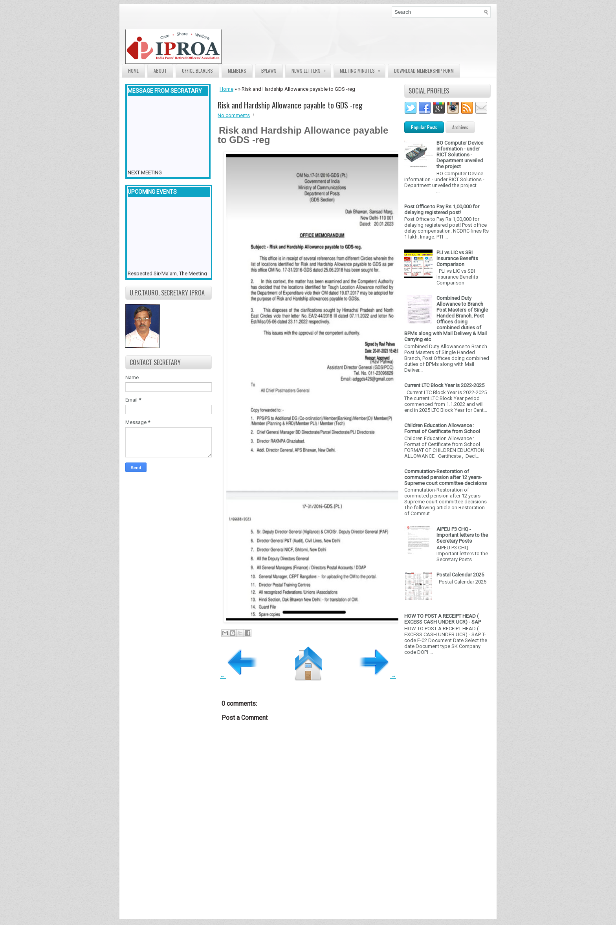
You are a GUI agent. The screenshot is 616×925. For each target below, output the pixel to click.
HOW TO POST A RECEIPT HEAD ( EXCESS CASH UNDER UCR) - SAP (442, 619)
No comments (234, 115)
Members (237, 70)
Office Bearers (197, 70)
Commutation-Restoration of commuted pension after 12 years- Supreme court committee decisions (445, 477)
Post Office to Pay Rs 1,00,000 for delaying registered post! (441, 209)
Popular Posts (424, 127)
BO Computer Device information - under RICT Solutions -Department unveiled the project (459, 154)
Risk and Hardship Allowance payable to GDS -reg (290, 105)
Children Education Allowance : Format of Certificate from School (442, 428)
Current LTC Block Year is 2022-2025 (444, 385)
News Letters (311, 69)
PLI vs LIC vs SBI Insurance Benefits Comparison (457, 258)
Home (133, 70)
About (160, 70)
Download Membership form (424, 70)
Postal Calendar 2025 (460, 575)
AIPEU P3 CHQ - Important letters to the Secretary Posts (462, 535)
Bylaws (269, 70)
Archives (460, 127)
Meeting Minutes (362, 69)
